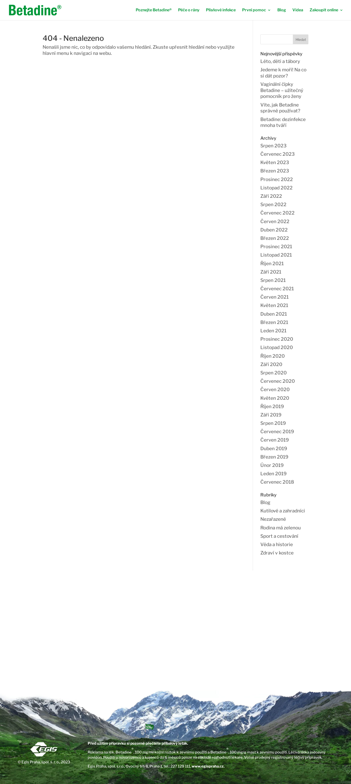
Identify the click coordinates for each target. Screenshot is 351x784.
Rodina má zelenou (280, 528)
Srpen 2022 (273, 204)
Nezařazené (273, 519)
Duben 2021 (273, 314)
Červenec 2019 (277, 431)
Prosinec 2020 (276, 339)
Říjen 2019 (272, 406)
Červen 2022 (274, 221)
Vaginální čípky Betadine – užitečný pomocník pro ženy (281, 90)
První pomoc (254, 10)
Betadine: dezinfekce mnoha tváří (283, 122)
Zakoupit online (324, 10)
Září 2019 (271, 415)
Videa (297, 10)
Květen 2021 (274, 305)
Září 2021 (270, 272)
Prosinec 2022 (276, 179)
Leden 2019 (273, 474)
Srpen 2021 (273, 280)
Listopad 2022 (276, 188)
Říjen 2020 (272, 356)
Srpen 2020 (273, 373)
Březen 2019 (274, 457)
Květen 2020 (274, 398)
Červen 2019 (274, 440)
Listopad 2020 (276, 347)
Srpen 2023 (273, 146)
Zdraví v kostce (277, 553)
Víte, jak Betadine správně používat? (280, 108)
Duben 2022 (274, 230)
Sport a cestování (279, 536)
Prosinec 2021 (276, 246)
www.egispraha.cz (208, 766)
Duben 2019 (273, 448)
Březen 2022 (274, 238)
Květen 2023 (274, 162)
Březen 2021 (274, 322)
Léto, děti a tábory (280, 61)
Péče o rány (189, 10)
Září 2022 (271, 196)
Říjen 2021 (272, 263)
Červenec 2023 (277, 154)
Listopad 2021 (276, 255)
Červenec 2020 (277, 381)
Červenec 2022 (277, 213)
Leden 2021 (273, 331)
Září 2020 (271, 364)
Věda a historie (276, 544)
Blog (281, 10)
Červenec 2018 (277, 482)
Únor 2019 (272, 465)
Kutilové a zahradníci (282, 511)
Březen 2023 (274, 171)
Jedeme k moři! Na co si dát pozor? (283, 73)
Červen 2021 (274, 297)
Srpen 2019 (273, 423)
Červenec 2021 (277, 289)
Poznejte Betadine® (154, 10)
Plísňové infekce (221, 10)
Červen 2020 (275, 389)
